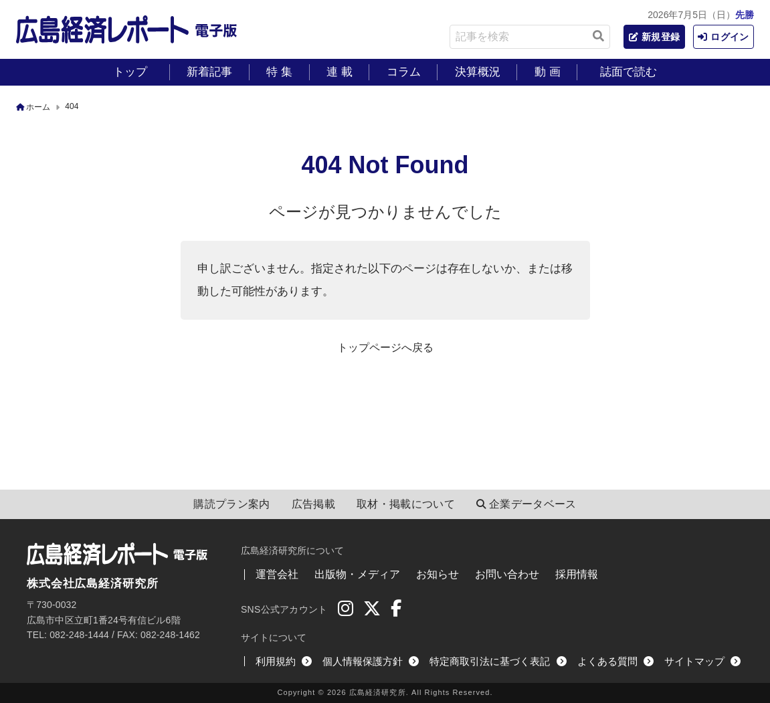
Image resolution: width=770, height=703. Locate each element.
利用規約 (284, 661)
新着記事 (209, 72)
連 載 (339, 72)
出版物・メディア (357, 574)
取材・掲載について (406, 504)
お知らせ (437, 574)
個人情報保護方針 (370, 661)
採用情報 (576, 574)
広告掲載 (313, 504)
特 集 (279, 72)
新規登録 (646, 37)
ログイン (721, 37)
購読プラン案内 (231, 504)
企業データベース (526, 504)
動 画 (548, 72)
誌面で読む (628, 72)
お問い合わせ (507, 574)
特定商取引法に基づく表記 (497, 661)
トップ (130, 72)
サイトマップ (702, 661)
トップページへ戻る (385, 347)
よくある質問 (615, 661)
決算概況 (477, 72)
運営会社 (277, 574)
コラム (404, 72)
